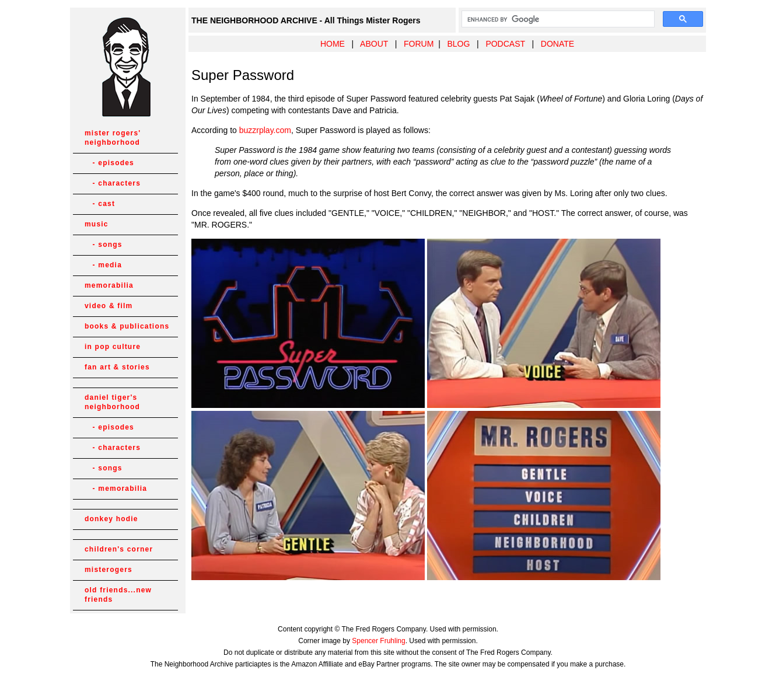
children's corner (119, 549)
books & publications (127, 326)
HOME (332, 43)
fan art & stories (117, 367)
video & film (108, 306)
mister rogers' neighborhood (113, 137)
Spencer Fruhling (378, 641)
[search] (556, 19)
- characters (113, 183)
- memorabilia (116, 488)
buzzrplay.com (265, 130)
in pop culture (113, 347)
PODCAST (505, 43)
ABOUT (374, 43)
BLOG (458, 43)
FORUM (419, 43)
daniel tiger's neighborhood (112, 402)
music (97, 224)
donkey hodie (111, 519)
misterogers (108, 570)
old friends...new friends (118, 594)
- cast (100, 204)
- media (103, 265)
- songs (104, 244)
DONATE (557, 43)
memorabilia (109, 285)
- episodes (109, 163)
